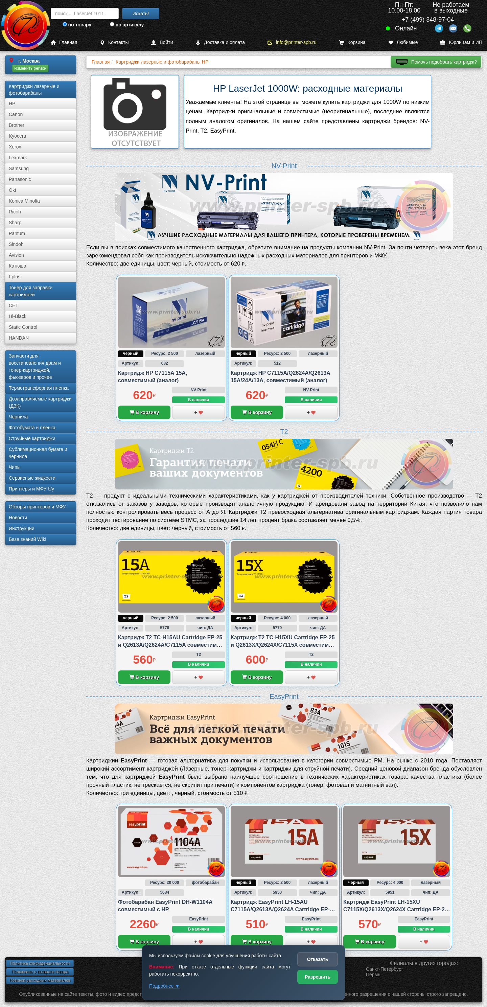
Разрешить (317, 977)
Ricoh (15, 211)
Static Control (23, 327)
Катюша (17, 266)
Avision (16, 255)
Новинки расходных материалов (39, 980)
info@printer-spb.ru (292, 42)
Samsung (19, 168)
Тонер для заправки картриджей (30, 291)
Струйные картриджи (32, 438)
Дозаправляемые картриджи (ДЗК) (40, 402)
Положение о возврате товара (39, 971)
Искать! (141, 13)
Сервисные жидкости (32, 478)
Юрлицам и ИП (461, 42)
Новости (18, 517)
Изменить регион (30, 68)
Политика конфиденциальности (40, 963)
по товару (77, 24)
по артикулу (127, 24)
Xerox (15, 147)
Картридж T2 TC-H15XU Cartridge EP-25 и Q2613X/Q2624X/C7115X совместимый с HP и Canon (284, 645)
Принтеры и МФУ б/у (31, 488)
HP (12, 103)
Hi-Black (17, 316)
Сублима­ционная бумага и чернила (38, 453)
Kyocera (17, 136)
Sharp (15, 222)
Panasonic (20, 179)
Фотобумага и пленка (32, 427)
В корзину (144, 412)
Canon (16, 114)
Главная (64, 42)
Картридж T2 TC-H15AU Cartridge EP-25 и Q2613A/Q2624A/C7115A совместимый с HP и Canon (171, 645)
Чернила (18, 416)
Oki (12, 190)
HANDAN (19, 338)
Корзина (352, 42)
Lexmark (18, 157)
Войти (162, 42)
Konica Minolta (24, 201)
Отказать (317, 959)
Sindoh (16, 244)
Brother (16, 125)
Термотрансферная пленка (39, 388)
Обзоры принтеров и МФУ (37, 506)
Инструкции (21, 528)
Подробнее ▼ (164, 986)
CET (13, 305)
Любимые (403, 42)
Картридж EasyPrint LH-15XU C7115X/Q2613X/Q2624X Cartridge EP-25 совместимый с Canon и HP (395, 909)
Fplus (14, 276)
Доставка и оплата (220, 42)
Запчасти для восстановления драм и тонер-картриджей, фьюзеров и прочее (35, 366)
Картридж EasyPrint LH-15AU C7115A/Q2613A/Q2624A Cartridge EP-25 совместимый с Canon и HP (283, 909)
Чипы (15, 467)
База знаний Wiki (27, 539)
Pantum (17, 233)
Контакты (114, 42)
